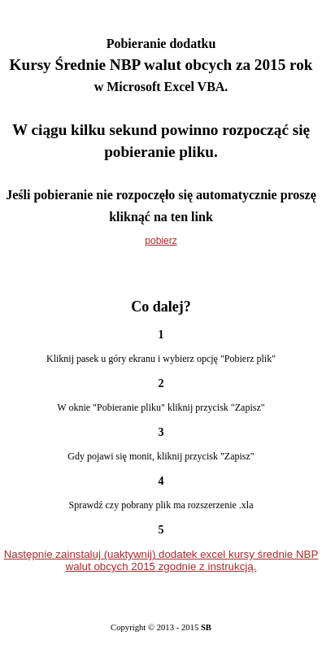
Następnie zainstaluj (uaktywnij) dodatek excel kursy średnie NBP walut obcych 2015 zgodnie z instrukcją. (161, 560)
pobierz (160, 240)
